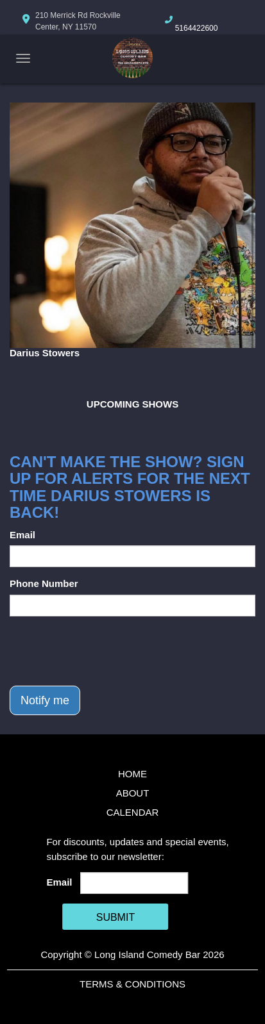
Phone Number (44, 583)
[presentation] (107, 651)
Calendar (133, 812)
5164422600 (196, 28)
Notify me (45, 700)
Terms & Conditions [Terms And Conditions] (132, 984)
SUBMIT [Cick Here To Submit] (115, 917)
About (133, 793)
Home (132, 773)
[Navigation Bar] (23, 58)
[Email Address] (134, 883)
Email (22, 534)
